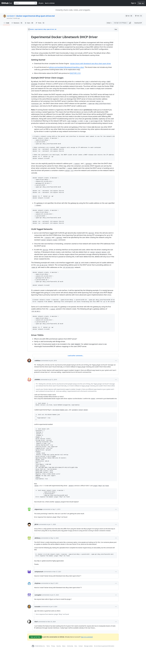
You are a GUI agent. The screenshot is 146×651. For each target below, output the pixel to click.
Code (6, 23)
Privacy (53, 646)
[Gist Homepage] (6, 3)
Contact (81, 646)
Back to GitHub (49, 3)
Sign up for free (35, 637)
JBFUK (36, 524)
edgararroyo (38, 509)
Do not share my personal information (104, 646)
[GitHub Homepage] (33, 646)
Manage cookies (88, 646)
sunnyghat (38, 595)
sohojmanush (39, 571)
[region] (73, 191)
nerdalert (11, 16)
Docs (75, 646)
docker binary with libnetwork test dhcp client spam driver (90, 64)
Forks (40, 23)
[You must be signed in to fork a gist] (138, 16)
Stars (29, 23)
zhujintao (38, 583)
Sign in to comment (87, 637)
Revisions (17, 23)
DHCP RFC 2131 (75, 73)
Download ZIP (138, 23)
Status (63, 646)
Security (59, 646)
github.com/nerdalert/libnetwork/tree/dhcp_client (66, 67)
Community (70, 646)
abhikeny (37, 538)
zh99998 (37, 379)
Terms (48, 646)
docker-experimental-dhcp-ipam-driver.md (35, 16)
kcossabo (37, 606)
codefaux (37, 360)
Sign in (133, 3)
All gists (41, 3)
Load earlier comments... (75, 355)
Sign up (141, 3)
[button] (130, 23)
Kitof (36, 621)
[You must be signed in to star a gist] (129, 16)
